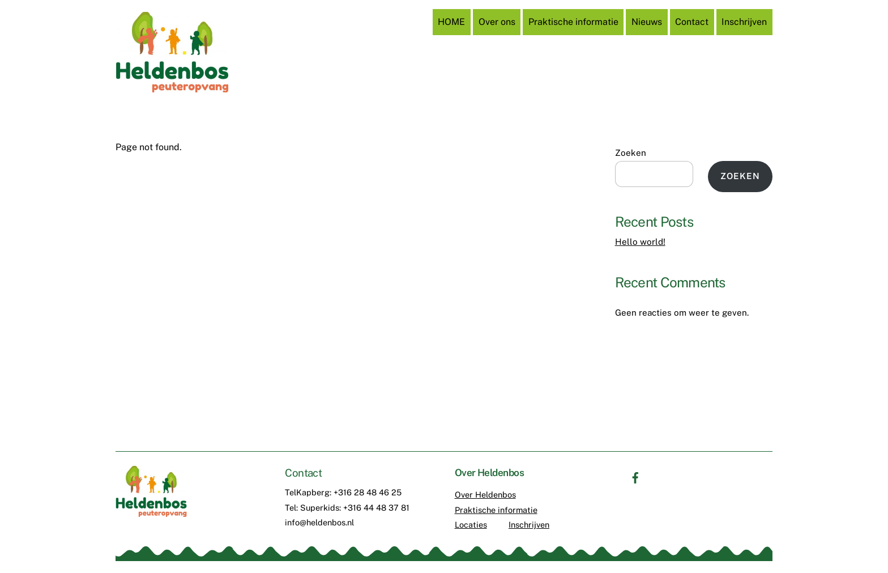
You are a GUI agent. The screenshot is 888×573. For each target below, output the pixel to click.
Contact (691, 21)
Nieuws (646, 21)
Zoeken (630, 153)
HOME (451, 21)
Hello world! (640, 242)
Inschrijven (744, 21)
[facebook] (635, 476)
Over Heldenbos (485, 494)
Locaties (471, 524)
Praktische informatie (573, 21)
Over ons (497, 21)
